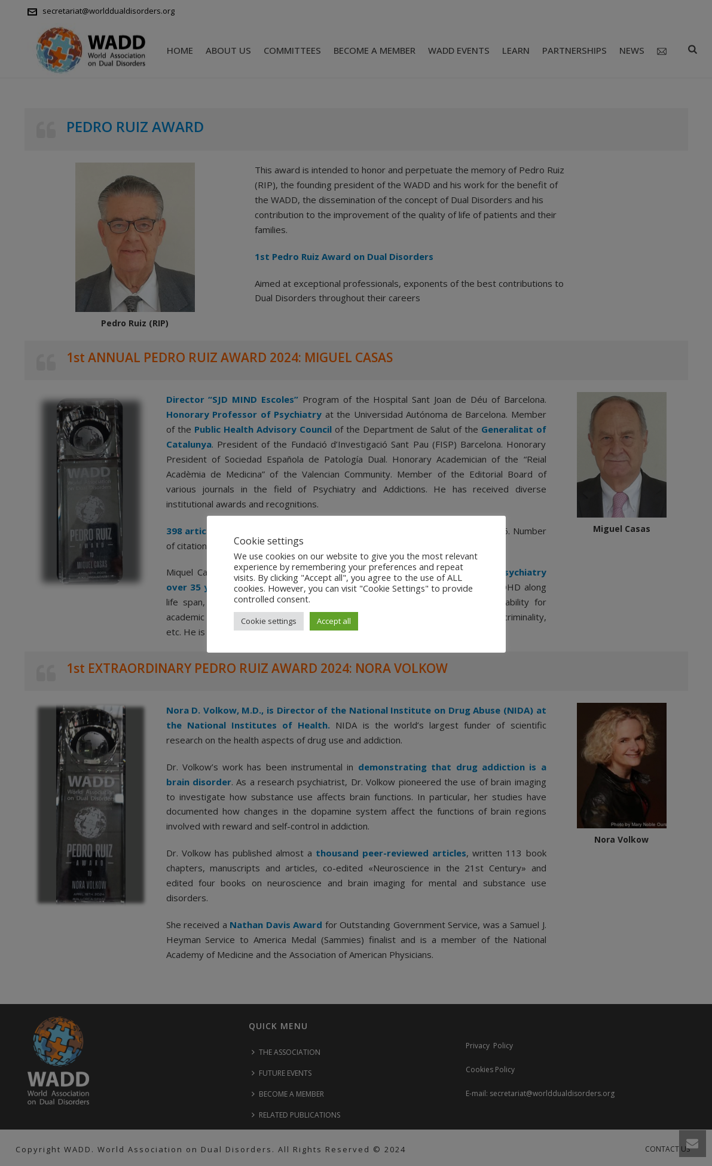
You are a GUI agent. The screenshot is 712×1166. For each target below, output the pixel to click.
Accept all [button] (334, 621)
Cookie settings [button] (269, 621)
